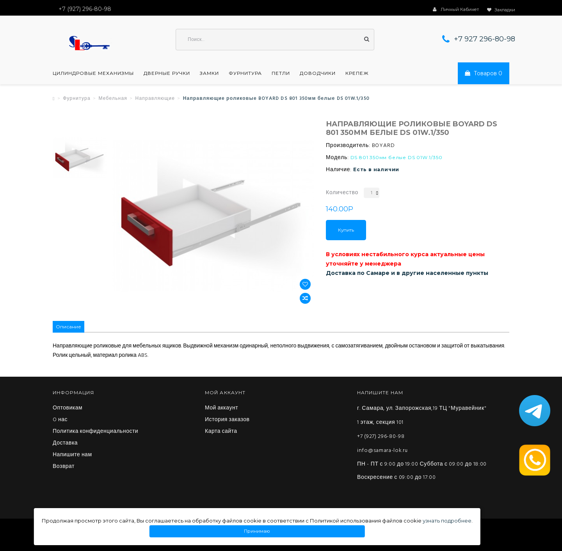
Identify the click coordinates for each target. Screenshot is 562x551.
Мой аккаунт (221, 408)
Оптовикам (67, 408)
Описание (68, 327)
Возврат (64, 467)
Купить (346, 230)
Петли (281, 73)
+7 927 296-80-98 (484, 39)
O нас (60, 420)
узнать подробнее (447, 520)
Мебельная (112, 98)
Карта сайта (221, 432)
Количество (342, 192)
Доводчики (318, 73)
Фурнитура (245, 73)
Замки (209, 73)
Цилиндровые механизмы (93, 73)
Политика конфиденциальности (95, 432)
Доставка (65, 443)
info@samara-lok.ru (382, 450)
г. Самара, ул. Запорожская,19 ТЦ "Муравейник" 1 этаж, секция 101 (421, 415)
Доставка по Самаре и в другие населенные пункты (407, 272)
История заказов (227, 420)
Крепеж (357, 73)
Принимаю (257, 531)
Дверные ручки (167, 73)
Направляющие (155, 98)
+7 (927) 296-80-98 (381, 436)
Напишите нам (72, 455)
